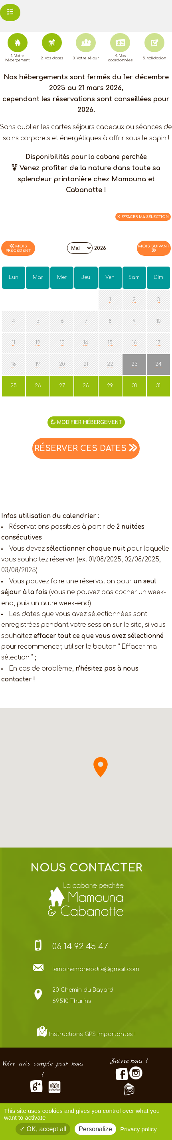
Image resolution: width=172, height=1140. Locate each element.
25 (9, 386)
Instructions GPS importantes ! (92, 1034)
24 (158, 364)
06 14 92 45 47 (80, 946)
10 (158, 321)
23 (134, 364)
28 (82, 386)
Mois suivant (154, 248)
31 (154, 386)
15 (110, 342)
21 (85, 364)
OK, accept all (43, 1129)
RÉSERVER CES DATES (86, 448)
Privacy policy (138, 1129)
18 (13, 364)
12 (38, 342)
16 (134, 342)
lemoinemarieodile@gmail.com (95, 969)
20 (62, 364)
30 (130, 386)
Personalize (95, 1129)
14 (85, 342)
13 (62, 342)
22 (110, 364)
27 (58, 386)
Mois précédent (18, 248)
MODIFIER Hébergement (86, 422)
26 (33, 386)
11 (13, 342)
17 (158, 342)
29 (106, 386)
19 (38, 364)
